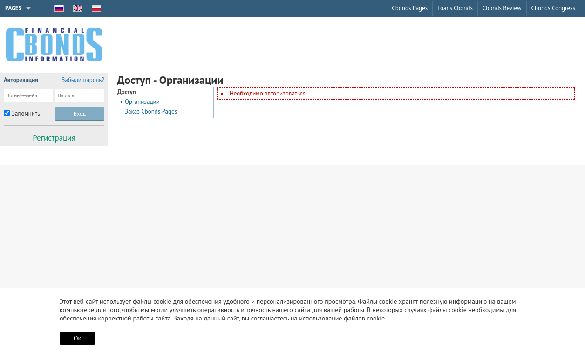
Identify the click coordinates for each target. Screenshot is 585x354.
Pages (13, 8)
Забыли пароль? (82, 80)
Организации (142, 102)
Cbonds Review (502, 8)
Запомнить (26, 113)
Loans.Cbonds (455, 8)
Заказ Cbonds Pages (151, 112)
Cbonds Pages (410, 8)
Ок (77, 338)
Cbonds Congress (553, 8)
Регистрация (54, 138)
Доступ (126, 92)
